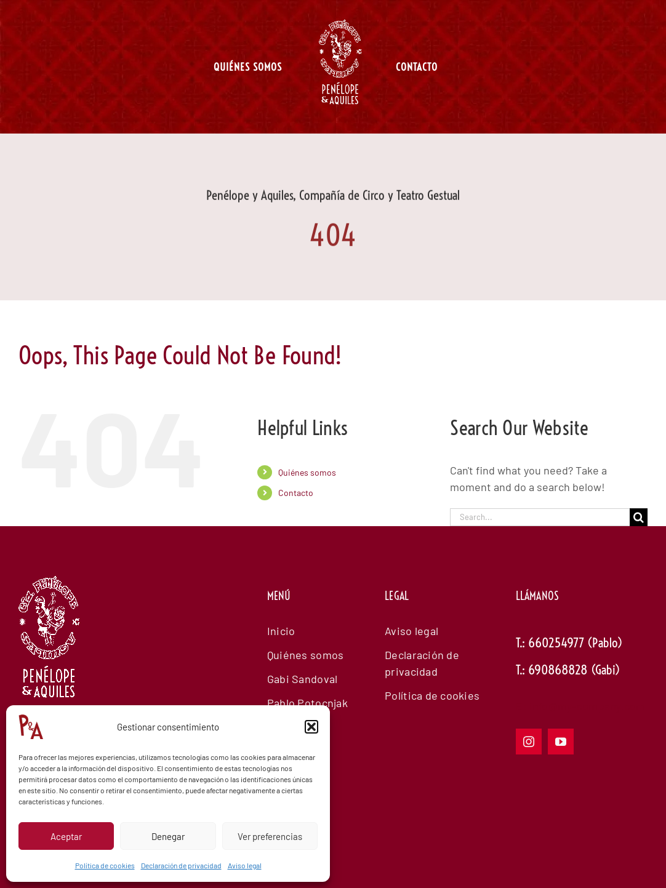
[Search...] (540, 517)
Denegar (168, 836)
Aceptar (66, 836)
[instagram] (529, 741)
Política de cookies (105, 865)
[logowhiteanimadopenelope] (49, 643)
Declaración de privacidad (181, 865)
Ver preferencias (270, 836)
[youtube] (561, 741)
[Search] (639, 517)
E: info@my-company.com (581, 706)
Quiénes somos (307, 472)
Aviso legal (245, 865)
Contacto (295, 492)
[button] (311, 727)
